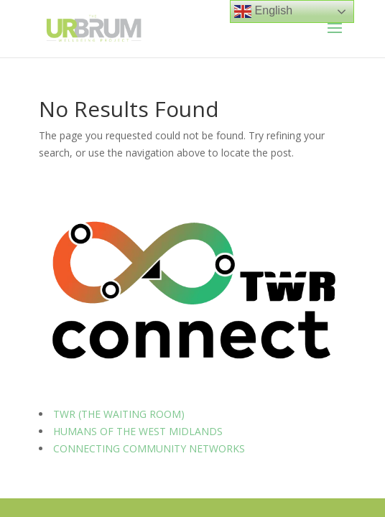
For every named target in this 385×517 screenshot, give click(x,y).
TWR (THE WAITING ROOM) (119, 414)
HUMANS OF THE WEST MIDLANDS (138, 431)
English (263, 11)
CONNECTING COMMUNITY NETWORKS (149, 448)
